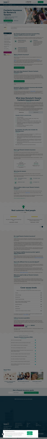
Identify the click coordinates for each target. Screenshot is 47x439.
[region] (20, 434)
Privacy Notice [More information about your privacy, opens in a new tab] (10, 436)
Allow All (30, 432)
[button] (3, 434)
